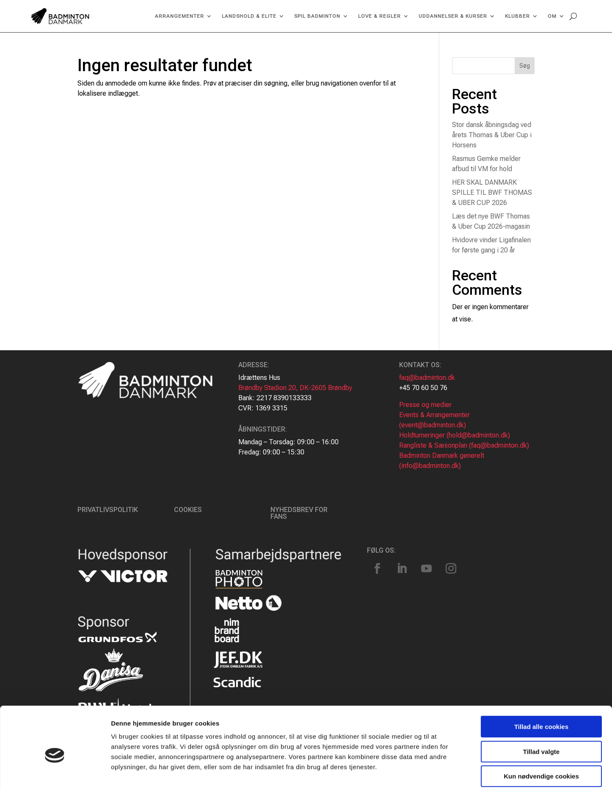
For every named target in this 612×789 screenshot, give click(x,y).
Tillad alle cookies (541, 685)
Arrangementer (179, 16)
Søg (524, 65)
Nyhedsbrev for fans (299, 513)
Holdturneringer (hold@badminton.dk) (454, 435)
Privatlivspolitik (107, 510)
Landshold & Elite (249, 16)
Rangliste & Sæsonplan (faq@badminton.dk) (464, 445)
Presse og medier (425, 405)
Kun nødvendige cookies (541, 735)
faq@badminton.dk (427, 378)
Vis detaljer (440, 772)
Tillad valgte (541, 710)
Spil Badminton (317, 16)
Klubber (517, 16)
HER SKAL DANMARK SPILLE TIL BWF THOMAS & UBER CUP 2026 (492, 192)
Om (552, 16)
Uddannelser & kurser (453, 16)
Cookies (188, 510)
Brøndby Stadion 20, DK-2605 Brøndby (295, 388)
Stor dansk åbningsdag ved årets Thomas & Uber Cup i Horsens (492, 135)
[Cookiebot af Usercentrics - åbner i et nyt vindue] (55, 772)
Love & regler (379, 16)
